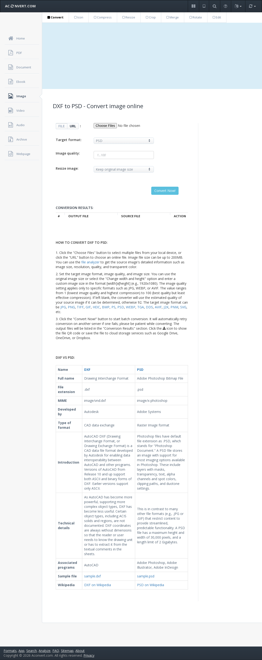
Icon (78, 17)
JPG (63, 307)
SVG (183, 307)
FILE (61, 126)
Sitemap (67, 650)
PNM (174, 307)
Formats (10, 650)
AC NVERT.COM (20, 6)
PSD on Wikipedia (150, 585)
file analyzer (90, 262)
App (21, 650)
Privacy (88, 655)
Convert (55, 17)
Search (31, 650)
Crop (151, 17)
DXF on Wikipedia (97, 585)
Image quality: (68, 153)
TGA (140, 307)
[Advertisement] (152, 56)
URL (73, 126)
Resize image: (67, 168)
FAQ (55, 650)
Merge (172, 17)
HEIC (96, 307)
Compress (103, 17)
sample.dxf (92, 576)
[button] (193, 6)
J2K (166, 307)
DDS (149, 307)
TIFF (80, 307)
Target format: (69, 139)
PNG (71, 307)
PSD (120, 307)
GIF (88, 307)
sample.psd (145, 576)
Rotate (195, 17)
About (80, 650)
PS (113, 307)
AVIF (158, 307)
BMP (106, 307)
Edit (217, 17)
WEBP (130, 307)
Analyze (45, 650)
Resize (128, 17)
